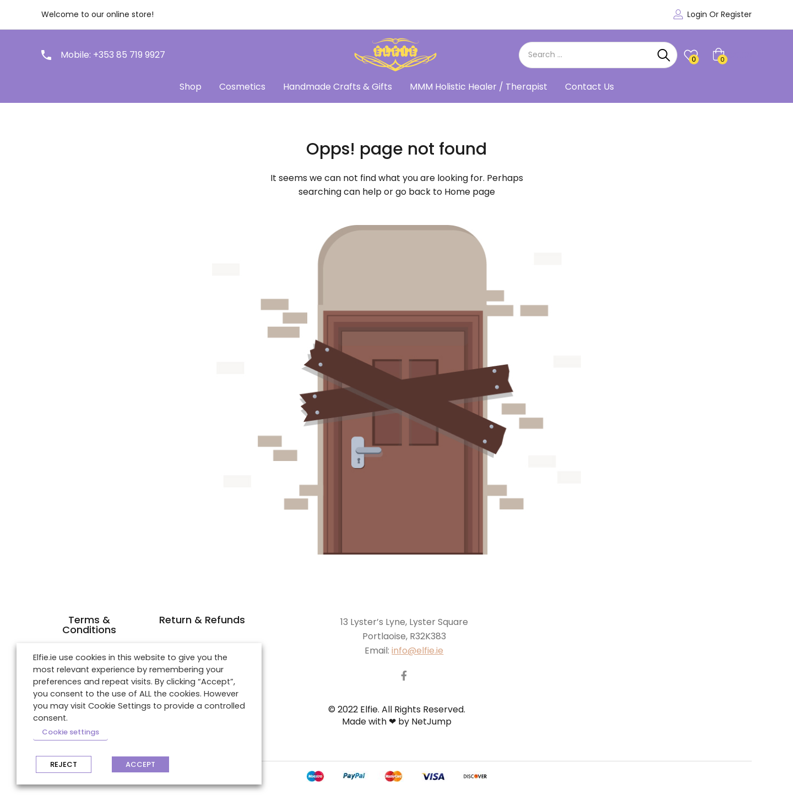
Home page (469, 191)
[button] (732, 55)
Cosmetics (242, 86)
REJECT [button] (63, 764)
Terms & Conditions (89, 625)
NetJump (431, 721)
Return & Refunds (202, 620)
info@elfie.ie (417, 650)
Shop (191, 86)
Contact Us (589, 86)
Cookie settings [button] (70, 732)
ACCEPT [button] (140, 764)
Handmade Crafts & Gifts (337, 86)
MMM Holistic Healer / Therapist (478, 86)
